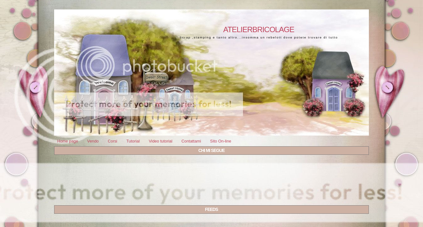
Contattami (191, 141)
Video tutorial (160, 141)
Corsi (112, 141)
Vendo (93, 141)
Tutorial (132, 141)
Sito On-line (220, 141)
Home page (67, 141)
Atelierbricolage (258, 29)
